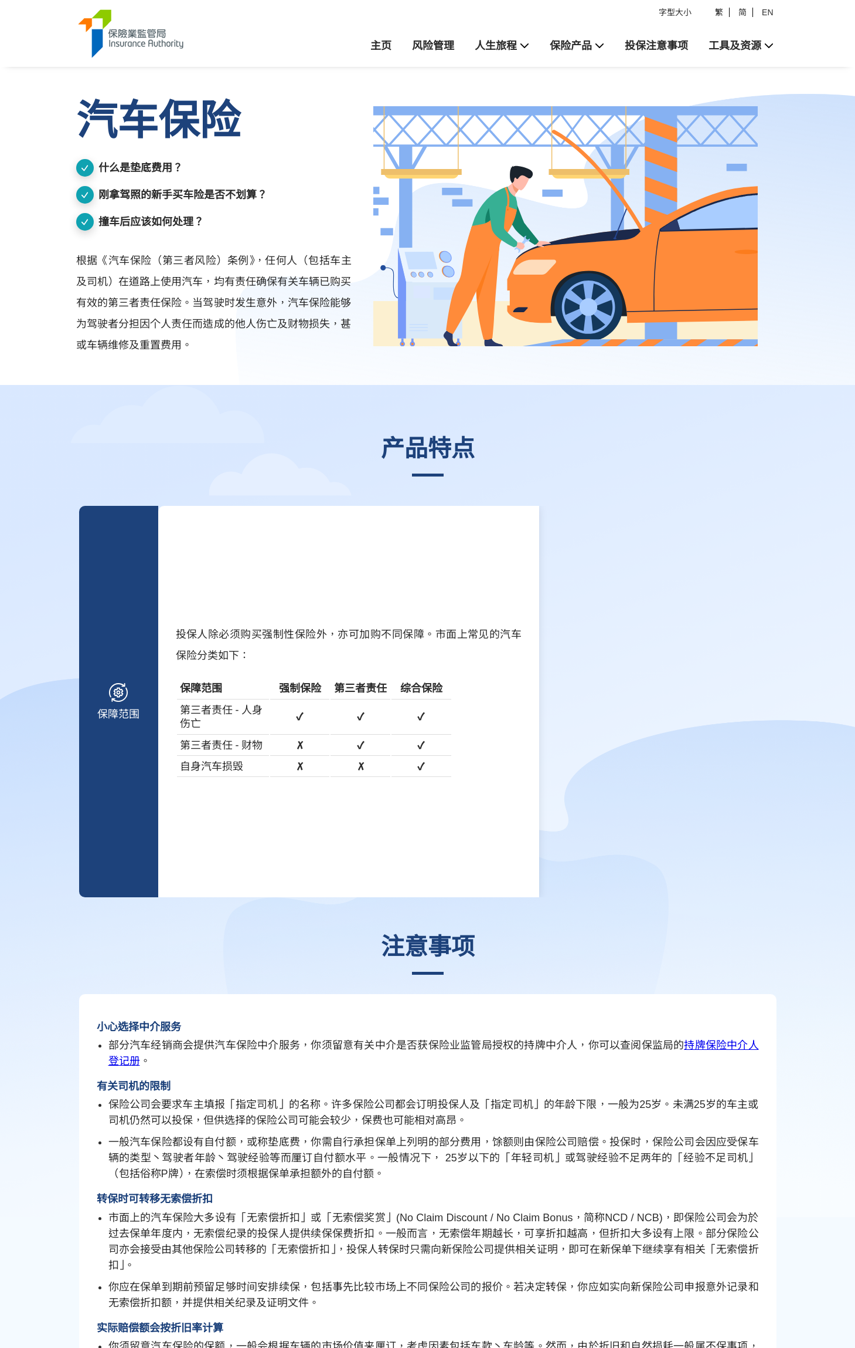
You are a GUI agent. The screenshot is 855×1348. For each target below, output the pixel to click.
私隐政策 (223, 1291)
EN (767, 12)
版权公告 (178, 1291)
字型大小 (675, 12)
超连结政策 (273, 1291)
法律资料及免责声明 (113, 1291)
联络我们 (322, 1291)
